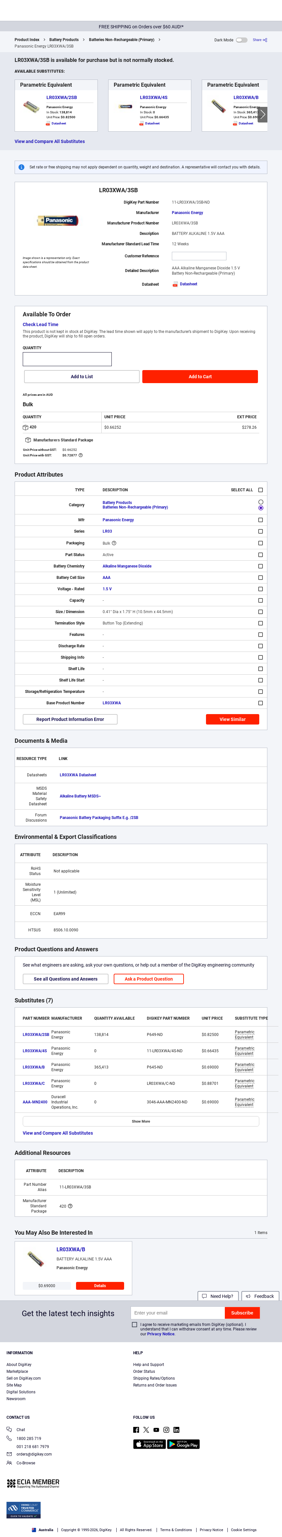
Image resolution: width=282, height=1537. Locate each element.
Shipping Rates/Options (154, 1378)
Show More (141, 1121)
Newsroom (16, 1399)
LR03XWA (112, 703)
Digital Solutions (20, 1392)
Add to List (82, 376)
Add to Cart (200, 376)
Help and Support (148, 1364)
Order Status (144, 1371)
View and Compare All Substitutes (50, 141)
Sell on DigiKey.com (23, 1378)
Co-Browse (20, 1463)
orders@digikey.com (29, 1455)
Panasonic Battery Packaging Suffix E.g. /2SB (99, 817)
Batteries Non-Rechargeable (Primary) (121, 39)
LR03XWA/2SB (61, 97)
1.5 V (107, 589)
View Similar (233, 719)
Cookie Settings (244, 1530)
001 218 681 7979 (27, 1446)
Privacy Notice (160, 1333)
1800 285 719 (23, 1439)
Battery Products (64, 39)
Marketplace (17, 1371)
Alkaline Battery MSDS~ (80, 796)
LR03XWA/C (34, 1083)
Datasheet (184, 284)
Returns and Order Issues (155, 1385)
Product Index (27, 39)
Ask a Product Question (149, 979)
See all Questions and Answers (65, 979)
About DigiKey (19, 1364)
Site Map (14, 1385)
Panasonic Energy (187, 212)
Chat (15, 1430)
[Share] (260, 39)
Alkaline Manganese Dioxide (127, 566)
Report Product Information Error (70, 719)
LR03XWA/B (246, 97)
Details (100, 1286)
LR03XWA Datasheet (78, 775)
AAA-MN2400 (35, 1102)
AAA (106, 577)
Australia (42, 1530)
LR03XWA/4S (154, 97)
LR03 (107, 531)
